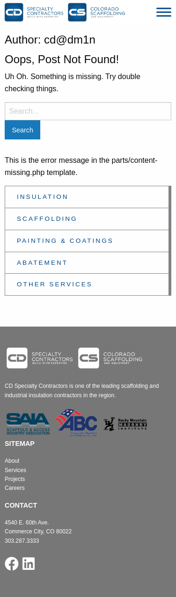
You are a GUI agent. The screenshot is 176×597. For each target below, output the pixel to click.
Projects (15, 479)
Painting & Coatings (65, 240)
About (12, 461)
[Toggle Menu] (163, 11)
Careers (15, 488)
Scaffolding (47, 218)
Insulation (43, 196)
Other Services (55, 284)
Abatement (42, 262)
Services (15, 470)
